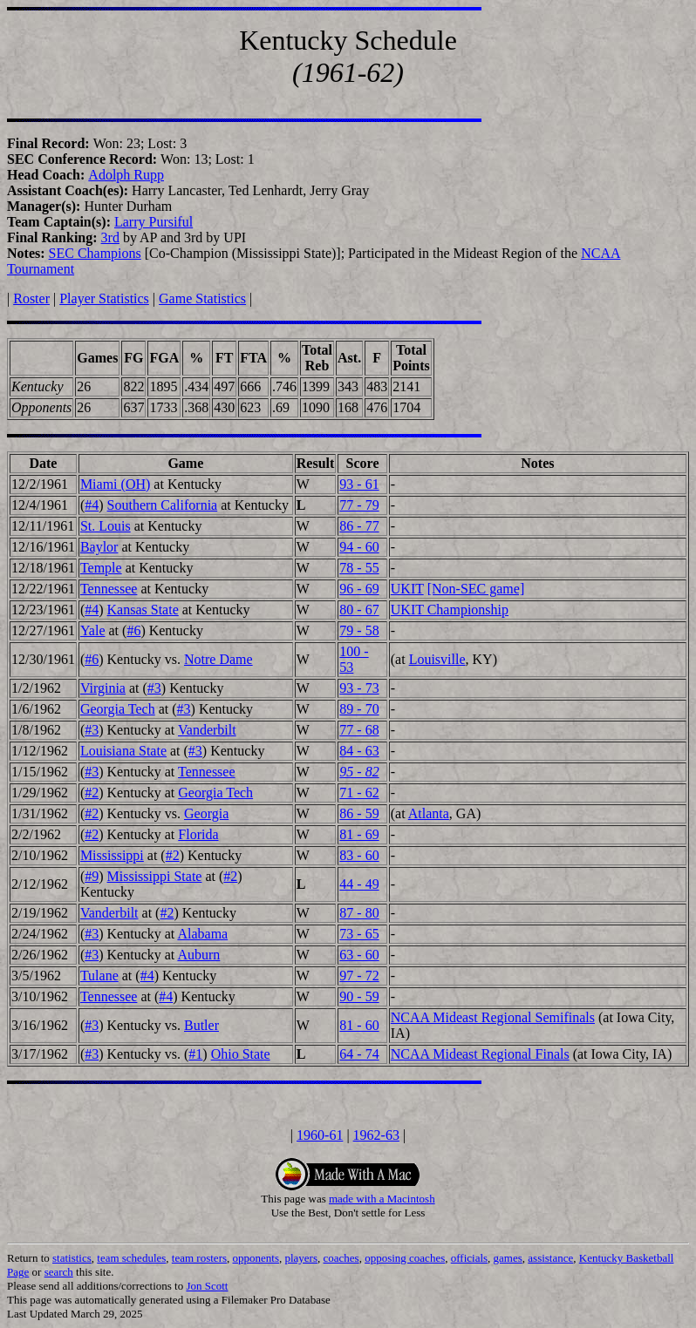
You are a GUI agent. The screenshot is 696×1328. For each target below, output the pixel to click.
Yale (93, 630)
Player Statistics (104, 298)
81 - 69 (359, 834)
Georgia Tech (117, 708)
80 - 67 (359, 609)
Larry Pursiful (153, 221)
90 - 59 (359, 996)
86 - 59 (359, 813)
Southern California (162, 505)
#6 (133, 630)
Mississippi (112, 855)
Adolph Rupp (126, 174)
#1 (195, 1054)
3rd (110, 237)
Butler (201, 1025)
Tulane (99, 975)
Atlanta (428, 813)
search (58, 1271)
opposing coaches (405, 1257)
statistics (72, 1257)
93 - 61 (359, 484)
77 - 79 (359, 505)
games (508, 1257)
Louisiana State (123, 750)
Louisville (437, 659)
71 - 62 (359, 792)
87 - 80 (359, 912)
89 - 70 (359, 708)
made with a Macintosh (382, 1198)
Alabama (202, 933)
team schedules (131, 1257)
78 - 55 (359, 567)
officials (469, 1257)
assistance (550, 1257)
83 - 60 (359, 855)
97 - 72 (359, 975)
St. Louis (105, 525)
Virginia (103, 688)
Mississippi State (154, 876)
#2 (92, 792)
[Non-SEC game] (476, 588)
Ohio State (240, 1054)
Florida (198, 834)
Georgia (206, 813)
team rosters (199, 1257)
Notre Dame (218, 659)
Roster (31, 298)
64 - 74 (359, 1054)
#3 (154, 688)
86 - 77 (359, 525)
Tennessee (109, 588)
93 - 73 (359, 688)
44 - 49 (359, 884)
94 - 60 (359, 546)
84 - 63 (359, 750)
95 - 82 (359, 771)
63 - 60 (359, 954)
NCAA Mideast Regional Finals (480, 1054)
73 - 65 (359, 933)
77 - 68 (359, 729)
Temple (101, 567)
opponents (256, 1257)
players (300, 1257)
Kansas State (143, 609)
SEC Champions (95, 253)
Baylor (99, 546)
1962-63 (376, 1135)
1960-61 (320, 1135)
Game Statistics (202, 298)
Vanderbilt (207, 729)
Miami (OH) (115, 484)
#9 (92, 876)
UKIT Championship (449, 609)
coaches (341, 1257)
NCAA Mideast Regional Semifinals (493, 1017)
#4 (92, 505)
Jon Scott (207, 1285)
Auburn (198, 954)
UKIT (407, 588)
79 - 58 (359, 630)
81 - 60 (359, 1025)
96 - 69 (359, 588)
